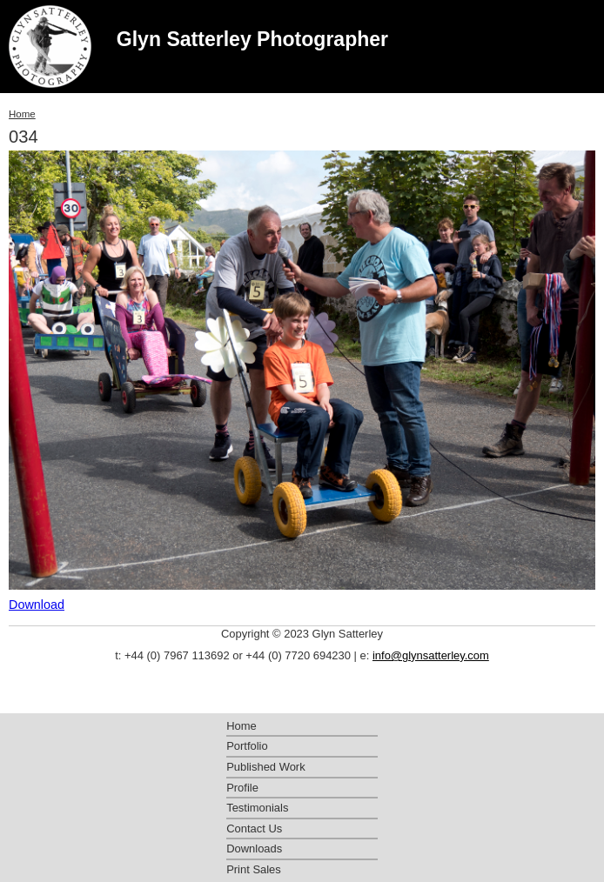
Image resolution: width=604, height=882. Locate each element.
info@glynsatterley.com (430, 655)
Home (22, 114)
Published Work (265, 766)
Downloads (254, 848)
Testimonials (257, 807)
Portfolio (247, 745)
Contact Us (254, 828)
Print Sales (253, 869)
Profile (242, 787)
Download (36, 604)
